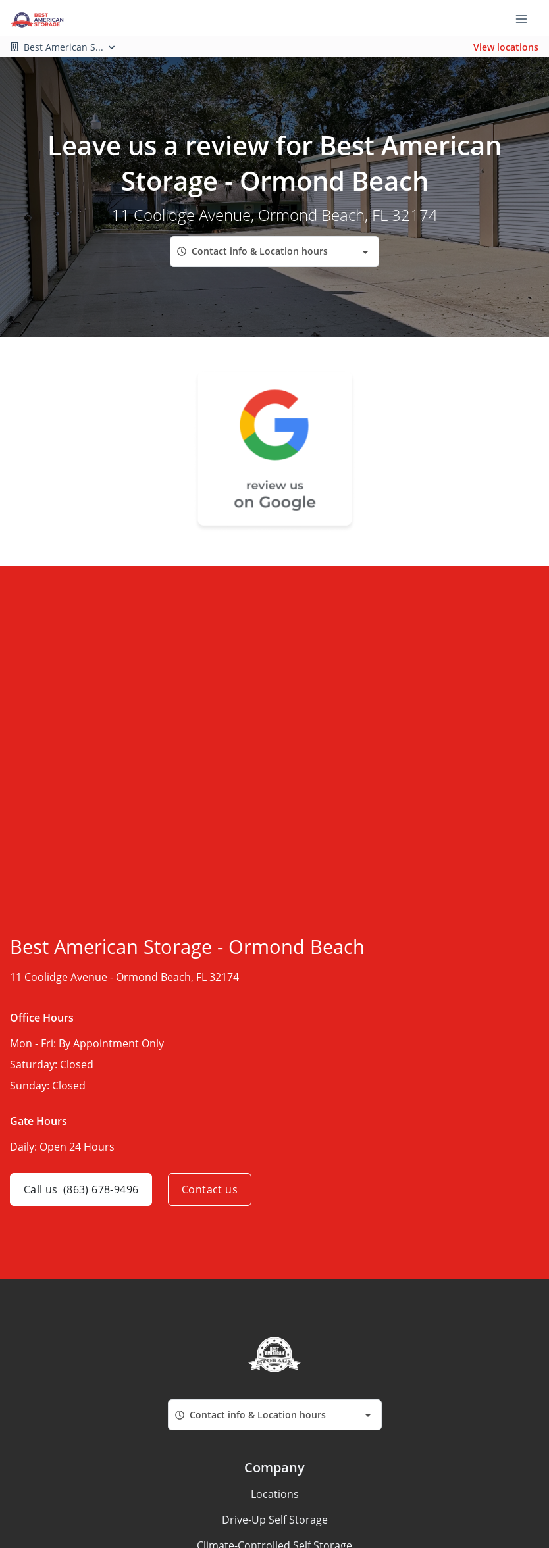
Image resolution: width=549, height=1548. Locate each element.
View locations (505, 47)
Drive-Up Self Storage (275, 1519)
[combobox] (274, 251)
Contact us (210, 1189)
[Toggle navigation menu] (526, 18)
